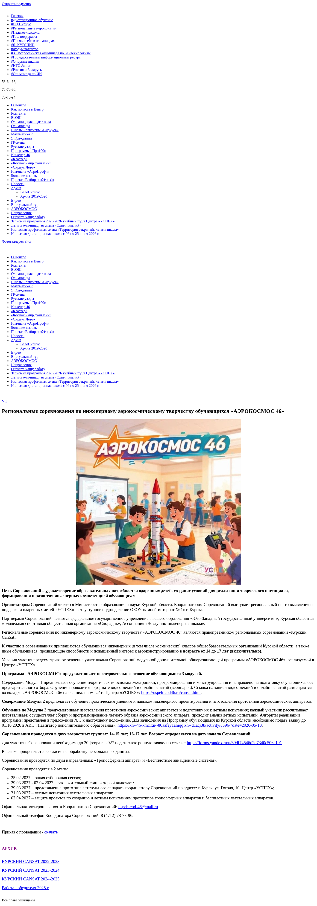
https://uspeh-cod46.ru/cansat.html (171, 692)
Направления (21, 213)
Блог (28, 241)
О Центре (18, 105)
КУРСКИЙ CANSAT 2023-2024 (30, 870)
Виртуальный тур (24, 205)
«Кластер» (19, 159)
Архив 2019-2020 (33, 196)
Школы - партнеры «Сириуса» (35, 130)
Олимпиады (20, 126)
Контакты (18, 113)
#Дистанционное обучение (32, 20)
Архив (16, 188)
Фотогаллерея (13, 241)
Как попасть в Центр (27, 109)
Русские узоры (22, 147)
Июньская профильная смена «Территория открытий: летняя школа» (65, 229)
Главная (17, 16)
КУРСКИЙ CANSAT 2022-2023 (30, 861)
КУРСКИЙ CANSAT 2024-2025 (30, 879)
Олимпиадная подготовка (31, 122)
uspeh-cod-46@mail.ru (138, 806)
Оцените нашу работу (28, 217)
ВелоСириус (30, 192)
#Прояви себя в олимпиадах (33, 41)
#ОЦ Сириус (21, 24)
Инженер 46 (20, 155)
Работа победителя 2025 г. (25, 887)
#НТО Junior (21, 65)
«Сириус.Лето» (23, 167)
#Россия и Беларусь (26, 70)
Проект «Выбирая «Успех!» (32, 180)
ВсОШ (16, 117)
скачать (51, 832)
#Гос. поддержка (24, 36)
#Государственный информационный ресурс (46, 57)
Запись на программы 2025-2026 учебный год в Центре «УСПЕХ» (63, 221)
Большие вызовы (24, 176)
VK (4, 401)
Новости (17, 184)
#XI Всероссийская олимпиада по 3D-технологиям (51, 53)
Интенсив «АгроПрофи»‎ (30, 171)
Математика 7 (22, 134)
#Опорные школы (25, 61)
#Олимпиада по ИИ (26, 74)
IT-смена (18, 142)
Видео (16, 200)
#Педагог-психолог (26, 32)
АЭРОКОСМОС (24, 209)
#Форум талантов (24, 49)
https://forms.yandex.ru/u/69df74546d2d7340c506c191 (234, 742)
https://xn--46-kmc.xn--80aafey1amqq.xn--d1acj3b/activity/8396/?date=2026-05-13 (189, 725)
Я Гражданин (21, 138)
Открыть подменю (16, 4)
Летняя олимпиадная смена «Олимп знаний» (46, 225)
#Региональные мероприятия (33, 28)
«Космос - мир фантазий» (31, 163)
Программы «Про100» (28, 151)
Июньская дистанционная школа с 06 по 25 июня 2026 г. (55, 234)
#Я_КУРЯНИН (23, 45)
